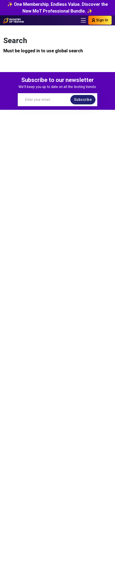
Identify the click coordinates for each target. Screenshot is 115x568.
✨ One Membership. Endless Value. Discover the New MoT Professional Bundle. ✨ (57, 8)
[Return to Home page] (13, 20)
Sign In (100, 20)
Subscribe (83, 99)
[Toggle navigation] (83, 20)
